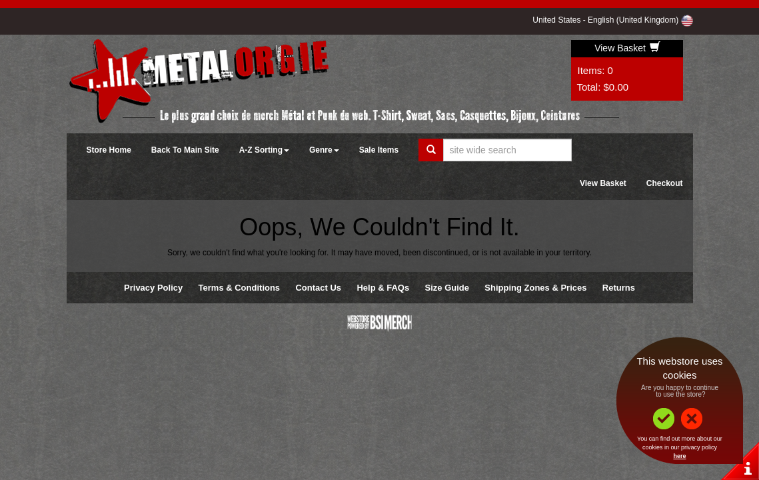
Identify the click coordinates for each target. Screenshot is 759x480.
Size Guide (447, 288)
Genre (324, 150)
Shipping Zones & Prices (535, 288)
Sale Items (378, 150)
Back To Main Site (185, 150)
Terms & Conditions (240, 288)
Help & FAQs (383, 288)
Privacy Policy (153, 288)
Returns (618, 288)
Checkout (664, 183)
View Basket (627, 48)
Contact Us (318, 288)
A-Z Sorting (264, 150)
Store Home (109, 150)
